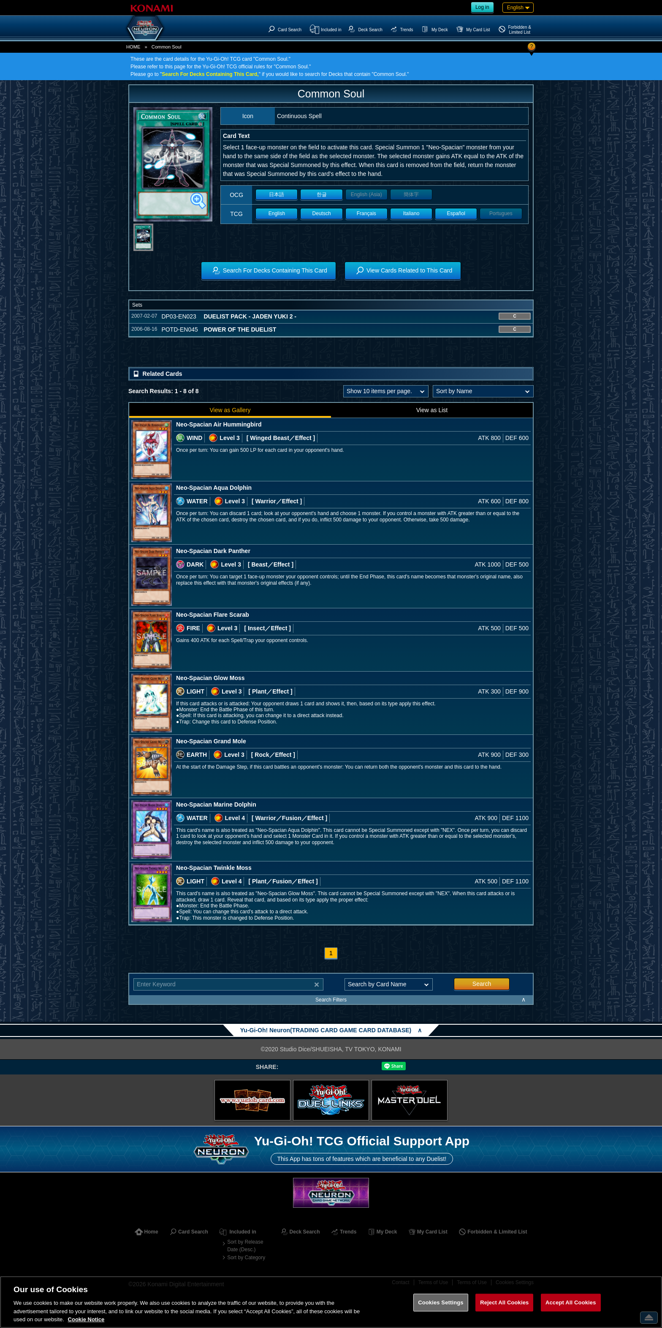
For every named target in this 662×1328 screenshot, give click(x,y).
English (277, 213)
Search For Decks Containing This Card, (210, 74)
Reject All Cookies (504, 1302)
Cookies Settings (441, 1302)
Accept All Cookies (570, 1302)
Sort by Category (246, 1258)
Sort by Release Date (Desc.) (245, 1245)
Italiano (411, 213)
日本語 (276, 194)
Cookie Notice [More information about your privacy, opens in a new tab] (86, 1319)
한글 (322, 194)
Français (366, 213)
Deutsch (321, 213)
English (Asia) (366, 194)
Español (456, 213)
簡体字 (411, 194)
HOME (133, 46)
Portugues (501, 213)
